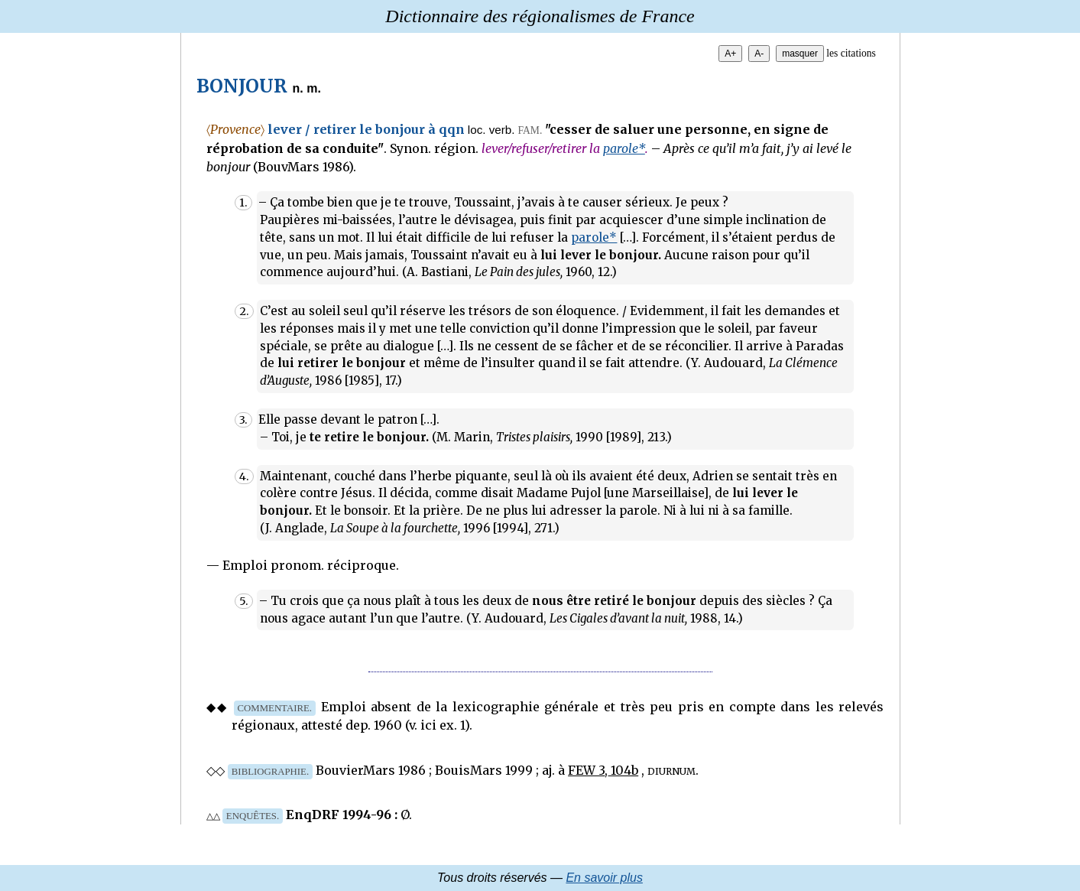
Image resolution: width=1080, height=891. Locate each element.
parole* (624, 148)
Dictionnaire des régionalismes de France (539, 16)
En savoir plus (604, 877)
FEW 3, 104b (603, 770)
